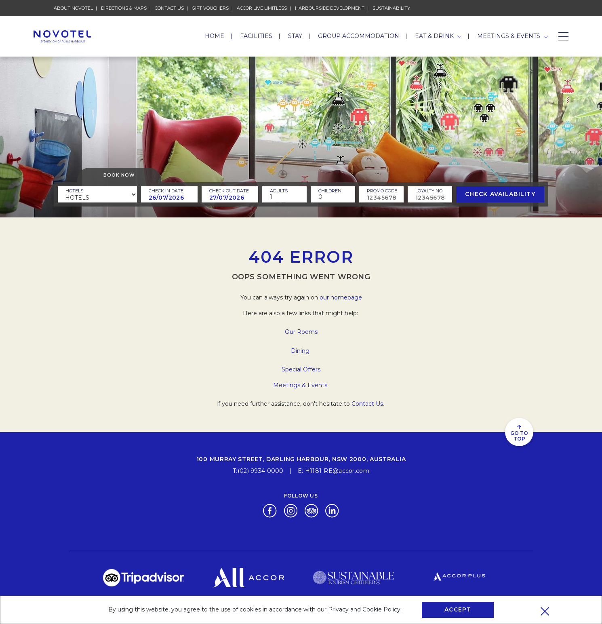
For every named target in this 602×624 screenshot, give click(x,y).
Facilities (256, 36)
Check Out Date (229, 191)
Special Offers (301, 369)
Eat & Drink (438, 36)
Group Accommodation (358, 36)
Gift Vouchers (210, 7)
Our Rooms (301, 331)
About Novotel (73, 7)
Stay (295, 36)
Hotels (74, 191)
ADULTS (279, 191)
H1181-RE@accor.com (337, 470)
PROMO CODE (382, 191)
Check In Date (166, 191)
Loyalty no (428, 191)
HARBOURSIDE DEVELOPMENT (329, 7)
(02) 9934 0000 (261, 470)
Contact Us (169, 7)
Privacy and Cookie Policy (364, 609)
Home (214, 36)
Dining (301, 350)
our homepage (341, 297)
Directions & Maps (124, 7)
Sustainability (391, 7)
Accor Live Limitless (262, 7)
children (329, 191)
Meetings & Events (512, 36)
